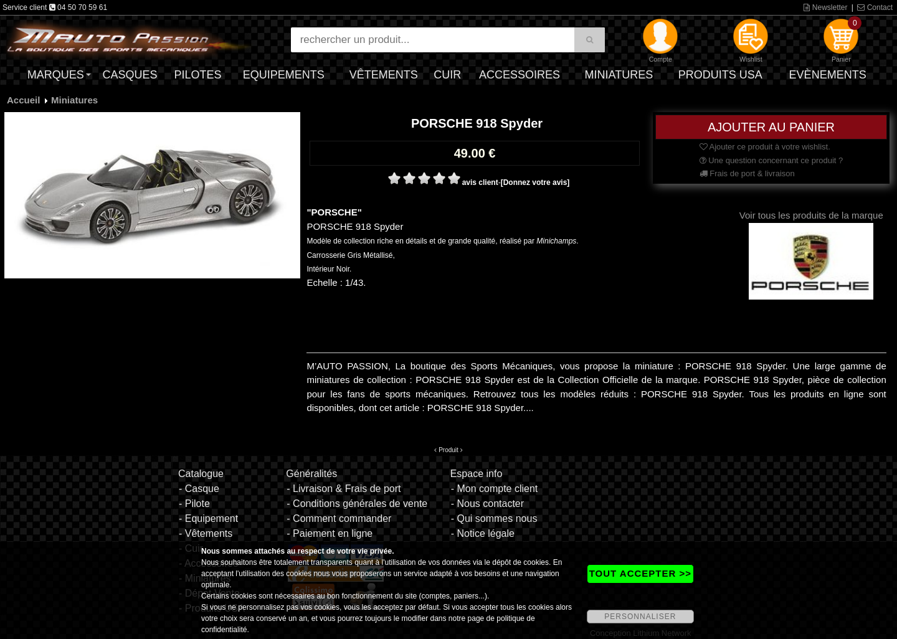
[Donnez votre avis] (535, 182)
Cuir (447, 75)
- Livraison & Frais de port (344, 488)
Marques (55, 75)
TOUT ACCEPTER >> (640, 573)
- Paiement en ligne (330, 533)
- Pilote (194, 503)
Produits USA (720, 75)
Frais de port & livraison (747, 173)
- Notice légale (483, 533)
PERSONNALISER (640, 616)
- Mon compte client (494, 488)
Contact (875, 7)
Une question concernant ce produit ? (771, 160)
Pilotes (198, 75)
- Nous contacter (487, 503)
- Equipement (208, 518)
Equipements (284, 75)
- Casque (199, 488)
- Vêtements (205, 533)
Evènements (827, 75)
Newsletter (825, 7)
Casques (129, 75)
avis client (480, 182)
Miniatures (619, 75)
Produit (448, 450)
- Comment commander (339, 518)
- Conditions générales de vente (357, 503)
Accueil (23, 100)
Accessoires (519, 75)
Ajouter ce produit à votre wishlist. (765, 146)
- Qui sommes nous (494, 518)
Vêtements (383, 75)
